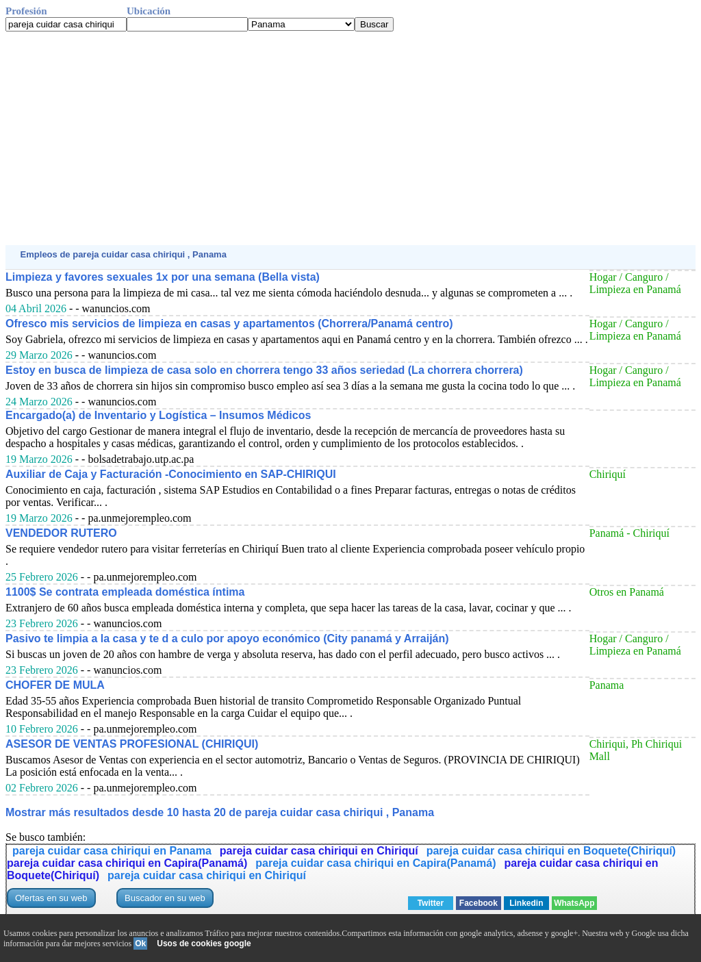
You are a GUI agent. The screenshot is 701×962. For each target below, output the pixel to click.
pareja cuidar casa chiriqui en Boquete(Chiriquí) (551, 851)
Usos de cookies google (204, 943)
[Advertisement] (350, 138)
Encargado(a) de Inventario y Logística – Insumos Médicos (158, 415)
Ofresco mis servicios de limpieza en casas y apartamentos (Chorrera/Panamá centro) (229, 323)
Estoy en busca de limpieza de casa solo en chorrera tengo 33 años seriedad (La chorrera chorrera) (264, 370)
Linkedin (526, 903)
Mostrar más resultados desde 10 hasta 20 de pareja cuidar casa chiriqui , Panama (219, 812)
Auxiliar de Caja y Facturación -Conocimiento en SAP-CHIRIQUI (170, 474)
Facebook (478, 903)
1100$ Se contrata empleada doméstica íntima (124, 592)
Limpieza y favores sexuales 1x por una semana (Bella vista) (162, 277)
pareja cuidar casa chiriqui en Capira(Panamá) (127, 863)
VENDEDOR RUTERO (61, 533)
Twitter (431, 903)
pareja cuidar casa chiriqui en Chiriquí (319, 851)
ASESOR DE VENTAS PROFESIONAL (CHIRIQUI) (131, 744)
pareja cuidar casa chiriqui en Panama (112, 851)
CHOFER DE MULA (55, 685)
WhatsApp (574, 903)
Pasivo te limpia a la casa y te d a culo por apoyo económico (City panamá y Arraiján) (227, 638)
